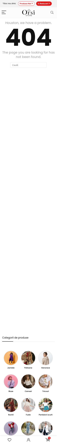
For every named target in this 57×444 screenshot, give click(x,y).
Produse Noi (26, 3)
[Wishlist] (9, 440)
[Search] (52, 12)
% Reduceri (44, 3)
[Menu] (3, 12)
